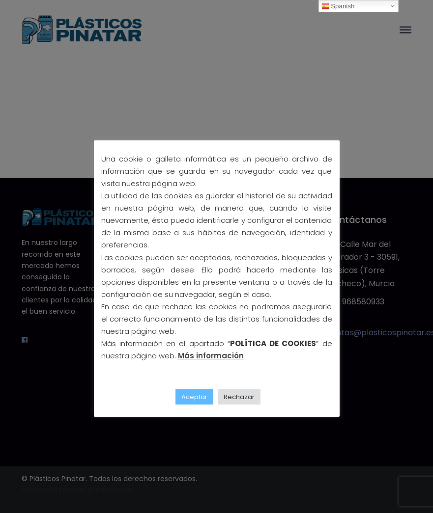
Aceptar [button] (194, 397)
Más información (211, 356)
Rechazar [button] (239, 397)
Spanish (338, 6)
